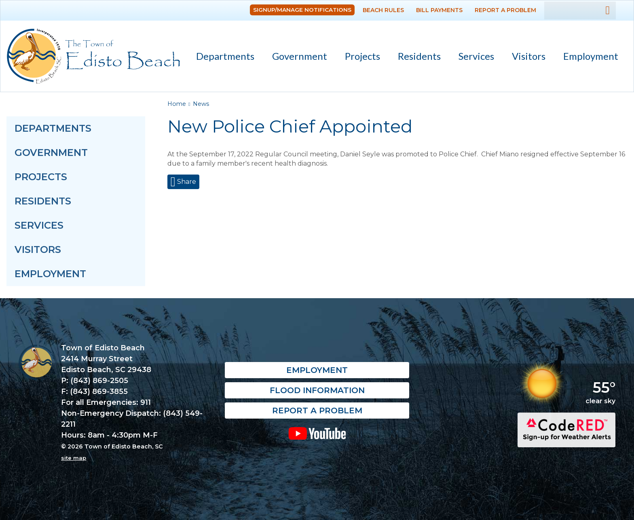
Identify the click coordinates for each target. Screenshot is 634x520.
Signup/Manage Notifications (302, 9)
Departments (221, 57)
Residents (415, 57)
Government (296, 57)
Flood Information (317, 391)
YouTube (317, 433)
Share (185, 181)
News (201, 103)
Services (473, 57)
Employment (590, 56)
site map (73, 458)
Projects (362, 56)
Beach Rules (383, 10)
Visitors (525, 57)
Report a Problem (505, 10)
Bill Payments (439, 10)
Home (176, 103)
